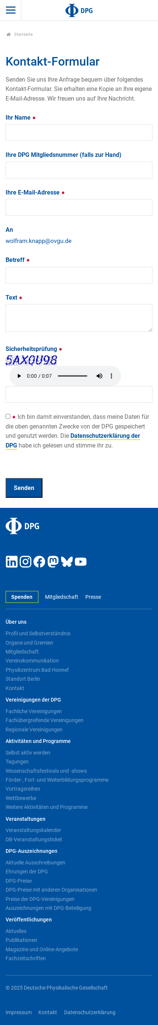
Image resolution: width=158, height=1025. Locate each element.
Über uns (16, 622)
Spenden (21, 597)
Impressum (19, 1012)
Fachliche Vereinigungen (34, 711)
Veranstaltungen (25, 819)
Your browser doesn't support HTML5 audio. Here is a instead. (65, 376)
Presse (93, 597)
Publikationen (21, 940)
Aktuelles (16, 931)
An (9, 229)
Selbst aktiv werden (28, 753)
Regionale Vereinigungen (34, 730)
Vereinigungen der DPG (33, 700)
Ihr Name (21, 117)
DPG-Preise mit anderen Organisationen (51, 890)
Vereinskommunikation (32, 661)
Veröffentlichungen (29, 920)
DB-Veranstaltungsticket (34, 839)
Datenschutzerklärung (90, 1012)
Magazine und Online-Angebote (42, 949)
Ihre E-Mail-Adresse (35, 192)
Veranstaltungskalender (33, 830)
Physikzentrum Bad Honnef (37, 670)
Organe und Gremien (29, 643)
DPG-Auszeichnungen (31, 851)
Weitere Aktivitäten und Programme (47, 807)
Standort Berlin (23, 679)
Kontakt (15, 688)
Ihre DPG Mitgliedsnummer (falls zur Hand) (63, 154)
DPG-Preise (19, 881)
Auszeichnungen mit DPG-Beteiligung (48, 908)
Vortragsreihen (23, 789)
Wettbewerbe (21, 798)
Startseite (19, 34)
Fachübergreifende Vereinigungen (44, 720)
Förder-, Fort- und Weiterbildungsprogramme (57, 780)
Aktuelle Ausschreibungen (35, 863)
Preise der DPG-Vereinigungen (40, 899)
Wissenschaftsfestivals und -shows (46, 771)
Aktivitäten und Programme (38, 741)
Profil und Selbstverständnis (38, 633)
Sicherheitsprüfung (34, 348)
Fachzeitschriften (26, 958)
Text (14, 297)
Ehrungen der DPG (27, 871)
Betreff (18, 259)
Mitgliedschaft (61, 597)
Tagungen (17, 762)
